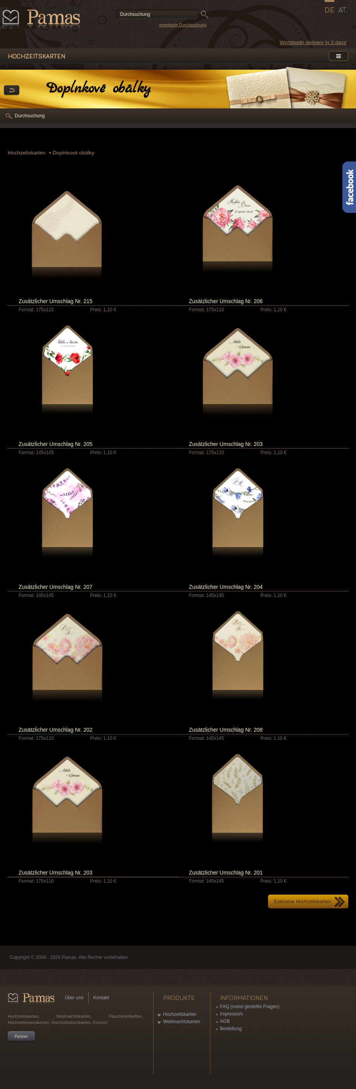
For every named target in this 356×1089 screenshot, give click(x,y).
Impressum (231, 1014)
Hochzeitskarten (27, 153)
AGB (225, 1021)
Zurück (11, 90)
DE (329, 9)
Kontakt (101, 997)
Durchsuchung (30, 115)
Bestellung (231, 1028)
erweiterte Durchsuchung (182, 24)
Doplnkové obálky (73, 153)
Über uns (74, 997)
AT (342, 9)
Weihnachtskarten (181, 1021)
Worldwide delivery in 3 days (313, 42)
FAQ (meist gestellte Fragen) (249, 1006)
